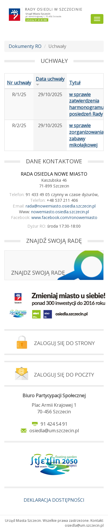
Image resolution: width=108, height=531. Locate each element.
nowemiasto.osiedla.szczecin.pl (60, 211)
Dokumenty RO (25, 46)
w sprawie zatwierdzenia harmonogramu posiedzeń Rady (86, 104)
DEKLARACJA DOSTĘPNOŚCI (54, 500)
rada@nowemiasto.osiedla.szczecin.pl (61, 206)
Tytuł (74, 83)
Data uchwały (50, 81)
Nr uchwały (19, 83)
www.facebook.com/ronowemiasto (64, 217)
